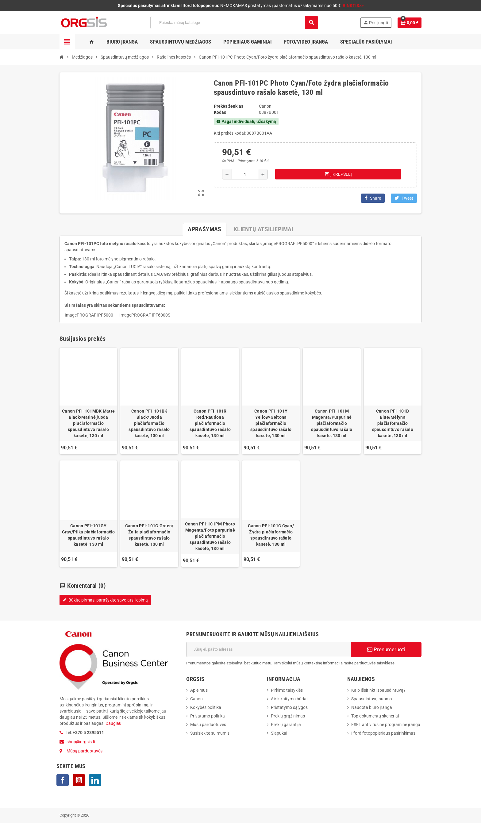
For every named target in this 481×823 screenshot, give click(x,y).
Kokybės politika (205, 707)
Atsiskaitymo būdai (289, 698)
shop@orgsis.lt (81, 741)
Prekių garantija (286, 724)
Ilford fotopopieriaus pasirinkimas (383, 733)
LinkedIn (95, 780)
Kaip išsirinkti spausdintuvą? (378, 690)
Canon (196, 698)
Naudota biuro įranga (371, 707)
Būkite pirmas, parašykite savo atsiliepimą (105, 600)
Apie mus (199, 690)
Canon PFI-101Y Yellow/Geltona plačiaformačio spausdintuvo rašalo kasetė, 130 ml (270, 423)
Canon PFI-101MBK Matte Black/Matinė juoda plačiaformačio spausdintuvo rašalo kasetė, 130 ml (88, 423)
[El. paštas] (268, 649)
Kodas (220, 112)
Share (373, 198)
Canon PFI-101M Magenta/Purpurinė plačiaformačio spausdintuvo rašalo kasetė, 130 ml (331, 423)
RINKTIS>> (353, 5)
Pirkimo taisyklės (287, 690)
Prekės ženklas (228, 106)
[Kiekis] (245, 174)
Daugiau (113, 723)
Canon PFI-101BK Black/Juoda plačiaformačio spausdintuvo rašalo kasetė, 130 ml (149, 423)
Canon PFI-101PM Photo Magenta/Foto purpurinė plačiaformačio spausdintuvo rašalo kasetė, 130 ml (210, 536)
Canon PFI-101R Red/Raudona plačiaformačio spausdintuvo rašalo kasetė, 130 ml (210, 423)
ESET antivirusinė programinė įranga (385, 724)
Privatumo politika (207, 715)
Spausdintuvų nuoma (371, 698)
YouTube (79, 780)
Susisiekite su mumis (209, 733)
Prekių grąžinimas (288, 715)
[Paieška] (234, 22)
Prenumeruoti (386, 649)
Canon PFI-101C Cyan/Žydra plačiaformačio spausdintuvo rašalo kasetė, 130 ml (271, 535)
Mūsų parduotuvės (84, 750)
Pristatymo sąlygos (289, 707)
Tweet (403, 198)
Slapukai (279, 733)
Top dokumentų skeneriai (375, 715)
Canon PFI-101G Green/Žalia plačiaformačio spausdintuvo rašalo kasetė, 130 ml (149, 535)
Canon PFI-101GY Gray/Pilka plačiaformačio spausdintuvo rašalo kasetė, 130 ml (88, 535)
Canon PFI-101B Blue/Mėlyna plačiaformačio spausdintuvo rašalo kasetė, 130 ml (392, 423)
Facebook (62, 780)
